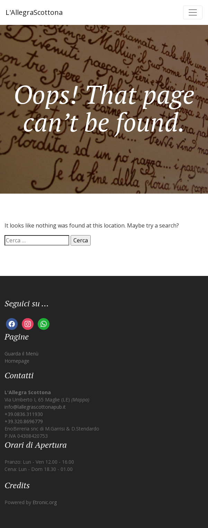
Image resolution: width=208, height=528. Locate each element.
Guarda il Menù (21, 353)
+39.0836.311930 (23, 414)
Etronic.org (45, 502)
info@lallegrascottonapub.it (35, 407)
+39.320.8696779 (23, 421)
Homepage (16, 361)
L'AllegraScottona (34, 12)
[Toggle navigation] (192, 12)
